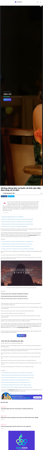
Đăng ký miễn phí (7, 99)
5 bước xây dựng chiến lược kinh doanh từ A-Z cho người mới (16, 426)
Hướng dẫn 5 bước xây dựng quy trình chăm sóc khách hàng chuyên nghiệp (19, 417)
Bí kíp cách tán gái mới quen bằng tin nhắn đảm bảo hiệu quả (14, 298)
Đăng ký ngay (21, 335)
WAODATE (3, 410)
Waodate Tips (3, 424)
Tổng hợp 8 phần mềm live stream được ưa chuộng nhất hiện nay (17, 408)
